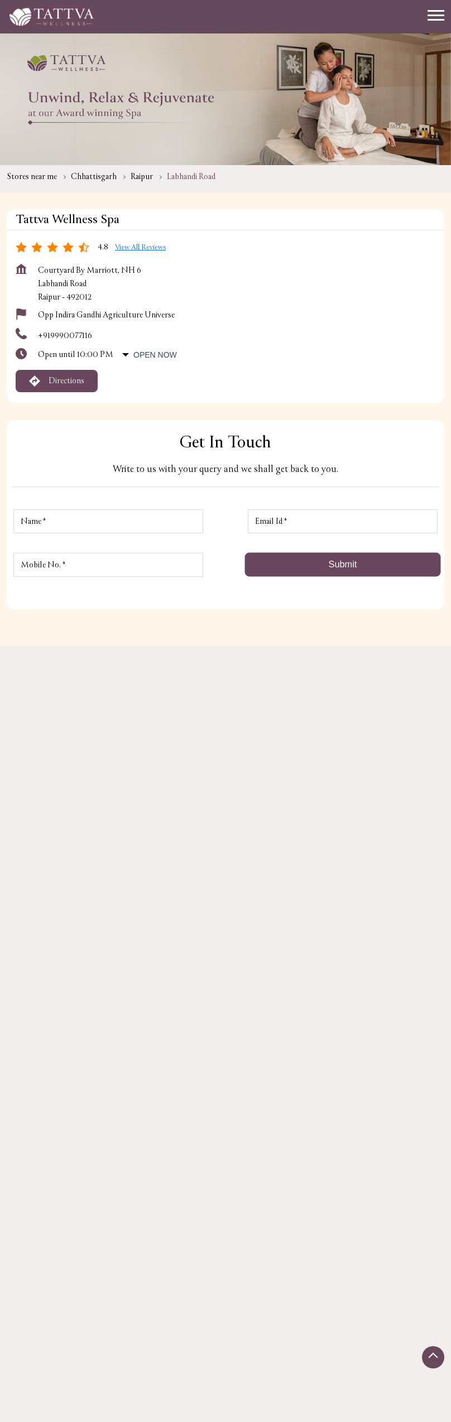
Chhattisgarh (94, 176)
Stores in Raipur (34, 1352)
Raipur (142, 176)
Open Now (155, 354)
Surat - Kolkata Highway (68, 1074)
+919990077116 (65, 335)
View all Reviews (140, 247)
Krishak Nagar (156, 1074)
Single (247, 1401)
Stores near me (32, 176)
